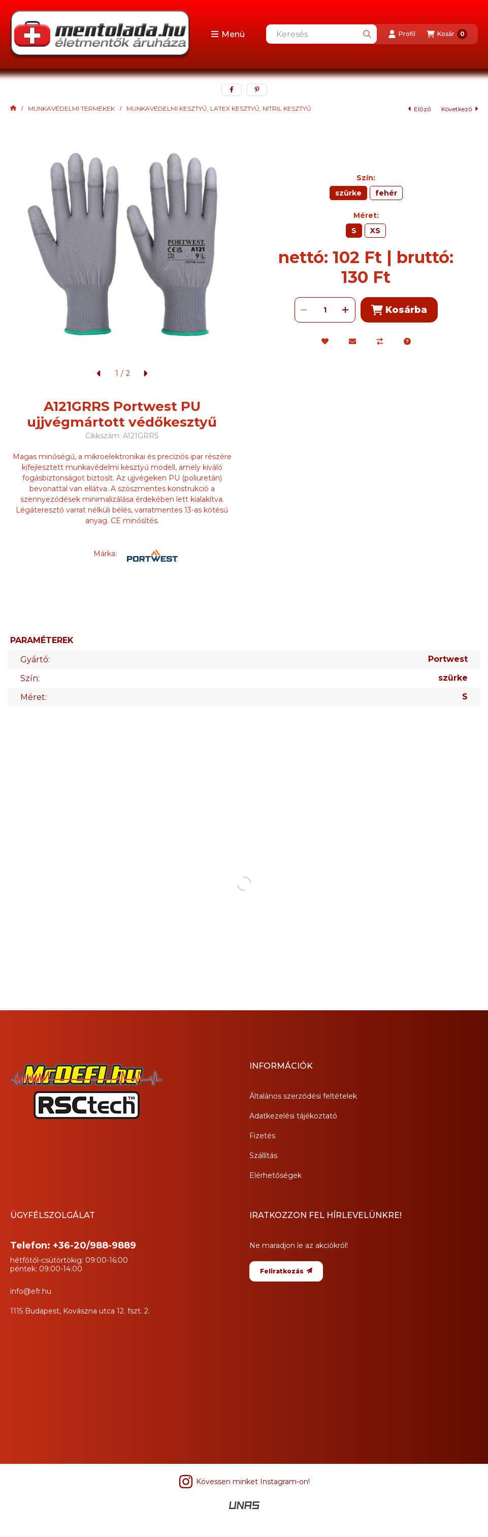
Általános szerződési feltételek (303, 1096)
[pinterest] (257, 90)
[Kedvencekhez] (325, 341)
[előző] (99, 373)
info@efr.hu (30, 1291)
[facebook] (231, 90)
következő (459, 109)
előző (419, 109)
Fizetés (262, 1135)
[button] (227, 34)
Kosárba (399, 310)
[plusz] (346, 310)
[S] (354, 230)
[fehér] (386, 193)
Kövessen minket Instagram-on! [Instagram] (244, 1481)
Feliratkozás (286, 1271)
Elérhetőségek (275, 1175)
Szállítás (263, 1155)
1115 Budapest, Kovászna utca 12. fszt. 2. (80, 1311)
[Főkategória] (13, 108)
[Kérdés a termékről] (407, 341)
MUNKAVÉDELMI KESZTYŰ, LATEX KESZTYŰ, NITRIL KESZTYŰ (218, 108)
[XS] (375, 230)
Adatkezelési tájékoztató (293, 1115)
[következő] (145, 373)
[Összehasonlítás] (379, 341)
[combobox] (321, 34)
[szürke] (348, 193)
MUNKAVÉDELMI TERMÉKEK (71, 108)
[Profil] (401, 34)
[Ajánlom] (352, 341)
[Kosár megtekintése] (447, 34)
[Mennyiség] (325, 310)
